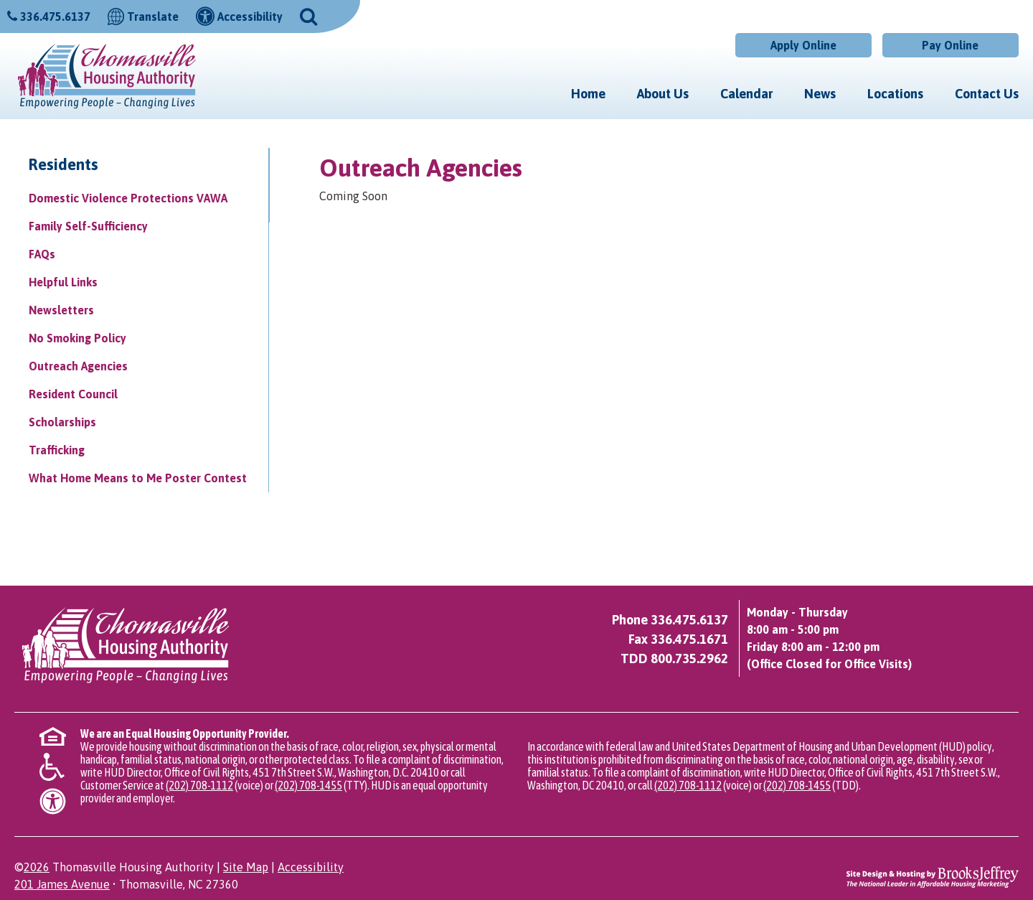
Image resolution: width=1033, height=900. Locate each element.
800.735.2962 (689, 658)
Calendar (746, 93)
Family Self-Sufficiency (88, 226)
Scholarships (62, 422)
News (820, 93)
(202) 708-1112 (199, 785)
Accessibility (311, 867)
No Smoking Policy (77, 338)
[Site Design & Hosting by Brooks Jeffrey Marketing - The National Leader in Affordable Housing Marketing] (932, 875)
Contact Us (987, 93)
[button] (308, 15)
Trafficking (57, 450)
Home (588, 93)
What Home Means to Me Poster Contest (138, 478)
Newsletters (61, 310)
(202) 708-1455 (308, 785)
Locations (895, 93)
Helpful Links (63, 282)
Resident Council (73, 394)
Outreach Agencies (78, 366)
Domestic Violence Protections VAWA (128, 198)
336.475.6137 (55, 16)
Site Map (245, 867)
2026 (36, 867)
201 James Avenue (62, 884)
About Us (663, 93)
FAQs (42, 254)
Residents (63, 164)
